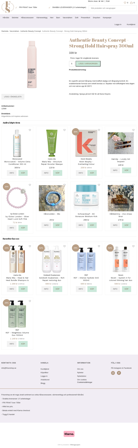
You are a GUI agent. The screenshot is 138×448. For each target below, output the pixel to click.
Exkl (108, 1)
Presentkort (85, 18)
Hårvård (6, 18)
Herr (51, 18)
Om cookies (82, 380)
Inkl (102, 1)
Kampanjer (107, 18)
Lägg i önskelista (13, 97)
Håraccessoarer (27, 18)
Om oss (80, 369)
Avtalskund (45, 380)
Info (12, 173)
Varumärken (67, 18)
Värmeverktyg (41, 18)
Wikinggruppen (75, 445)
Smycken (96, 18)
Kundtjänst (131, 24)
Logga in (118, 24)
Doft (76, 18)
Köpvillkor (44, 373)
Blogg (43, 383)
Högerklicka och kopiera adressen (14, 116)
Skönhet (15, 18)
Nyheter (80, 373)
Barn (58, 18)
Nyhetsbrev (81, 376)
